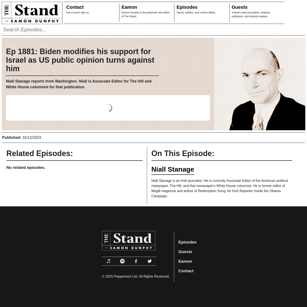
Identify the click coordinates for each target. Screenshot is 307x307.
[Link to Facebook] (136, 261)
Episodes (187, 7)
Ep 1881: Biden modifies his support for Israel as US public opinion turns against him (80, 60)
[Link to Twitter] (149, 261)
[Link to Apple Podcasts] (108, 261)
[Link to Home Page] (31, 13)
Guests (240, 7)
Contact (75, 7)
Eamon (129, 7)
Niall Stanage (172, 169)
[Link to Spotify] (122, 261)
